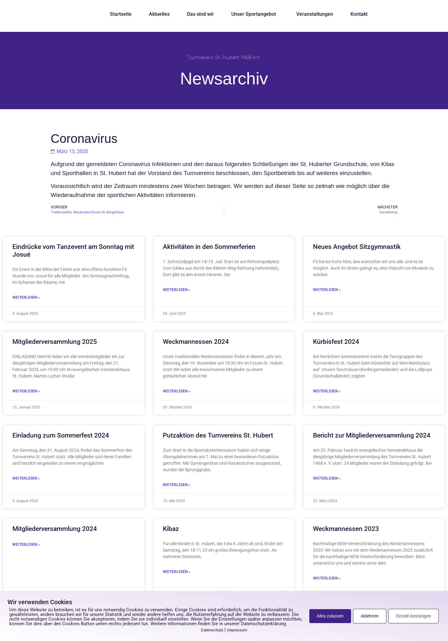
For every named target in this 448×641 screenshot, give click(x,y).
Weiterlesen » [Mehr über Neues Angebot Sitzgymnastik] (327, 290)
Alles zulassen (330, 615)
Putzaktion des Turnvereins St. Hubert (218, 435)
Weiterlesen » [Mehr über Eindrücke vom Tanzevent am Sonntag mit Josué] (26, 297)
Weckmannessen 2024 (196, 341)
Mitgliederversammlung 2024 (54, 528)
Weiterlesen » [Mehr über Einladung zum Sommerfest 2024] (26, 478)
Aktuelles (159, 14)
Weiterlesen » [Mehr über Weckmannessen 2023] (327, 578)
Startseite (121, 14)
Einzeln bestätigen (413, 615)
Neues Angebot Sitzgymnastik (357, 246)
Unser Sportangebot (255, 14)
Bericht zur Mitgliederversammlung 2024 (371, 435)
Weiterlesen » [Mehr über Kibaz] (176, 572)
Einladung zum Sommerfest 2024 (60, 435)
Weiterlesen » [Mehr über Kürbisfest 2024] (327, 391)
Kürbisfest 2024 (336, 341)
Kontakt (359, 14)
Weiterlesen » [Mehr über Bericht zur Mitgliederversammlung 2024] (327, 478)
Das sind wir (200, 14)
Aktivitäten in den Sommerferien (209, 246)
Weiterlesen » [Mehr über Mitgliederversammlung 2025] (26, 391)
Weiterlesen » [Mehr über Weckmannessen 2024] (176, 391)
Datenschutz (212, 630)
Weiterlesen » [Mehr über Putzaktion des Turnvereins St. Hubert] (176, 485)
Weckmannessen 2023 (346, 528)
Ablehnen (370, 615)
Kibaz (171, 528)
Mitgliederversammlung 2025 (54, 341)
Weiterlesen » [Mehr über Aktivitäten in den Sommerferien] (176, 290)
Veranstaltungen (314, 14)
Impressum (237, 630)
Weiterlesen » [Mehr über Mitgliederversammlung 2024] (26, 544)
